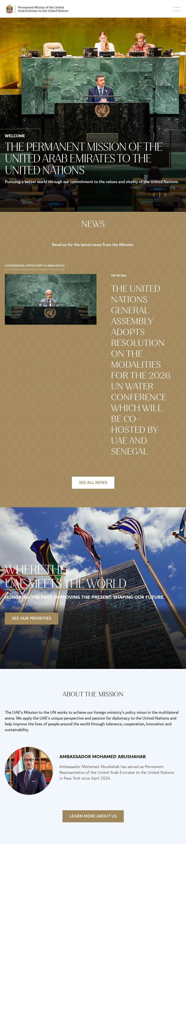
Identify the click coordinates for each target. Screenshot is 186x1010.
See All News (93, 482)
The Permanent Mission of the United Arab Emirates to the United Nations (83, 159)
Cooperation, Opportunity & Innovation (34, 266)
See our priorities (31, 618)
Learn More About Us (93, 816)
